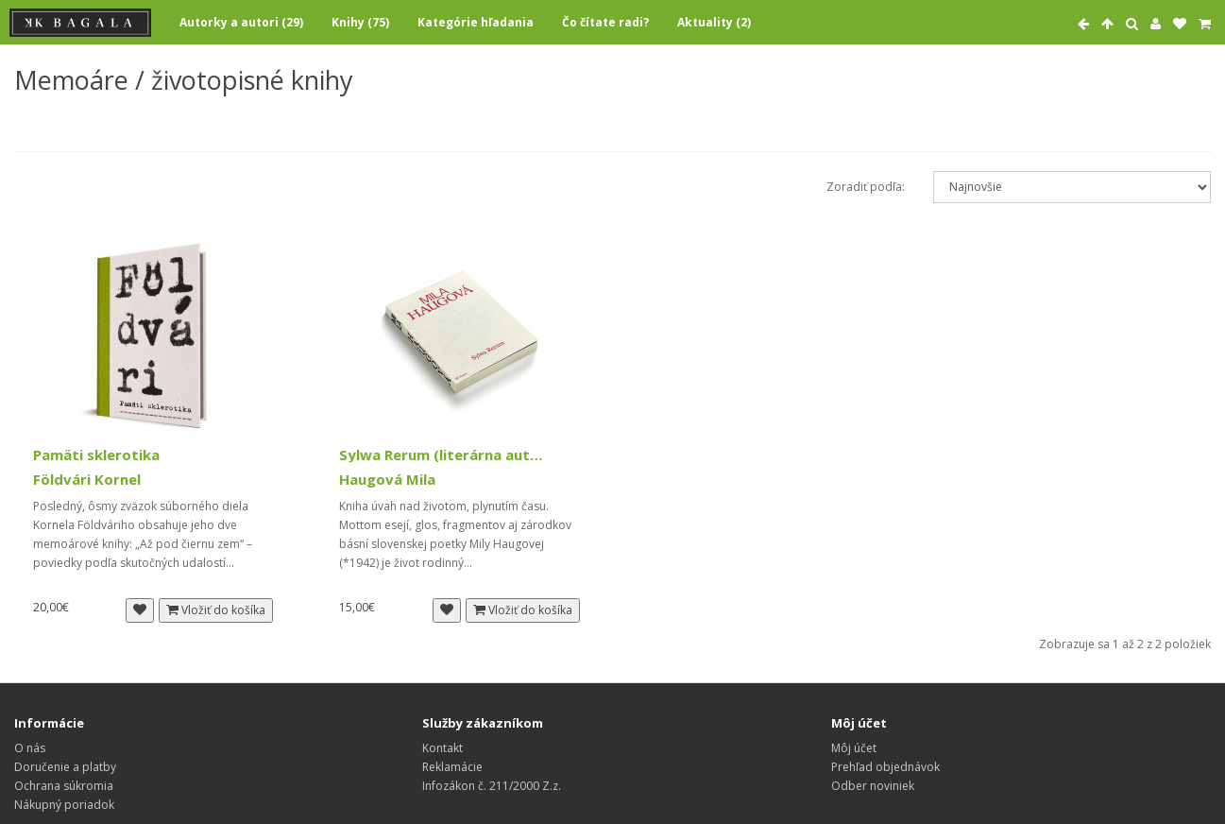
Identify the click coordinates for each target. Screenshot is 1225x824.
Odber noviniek (872, 786)
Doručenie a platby (65, 767)
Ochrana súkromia (63, 786)
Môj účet (853, 748)
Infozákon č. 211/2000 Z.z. (491, 786)
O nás (29, 748)
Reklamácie (452, 767)
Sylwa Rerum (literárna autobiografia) (443, 455)
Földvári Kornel (87, 480)
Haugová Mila (387, 480)
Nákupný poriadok (64, 805)
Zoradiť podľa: (865, 187)
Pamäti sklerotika (96, 455)
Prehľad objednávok (885, 767)
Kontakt (442, 748)
